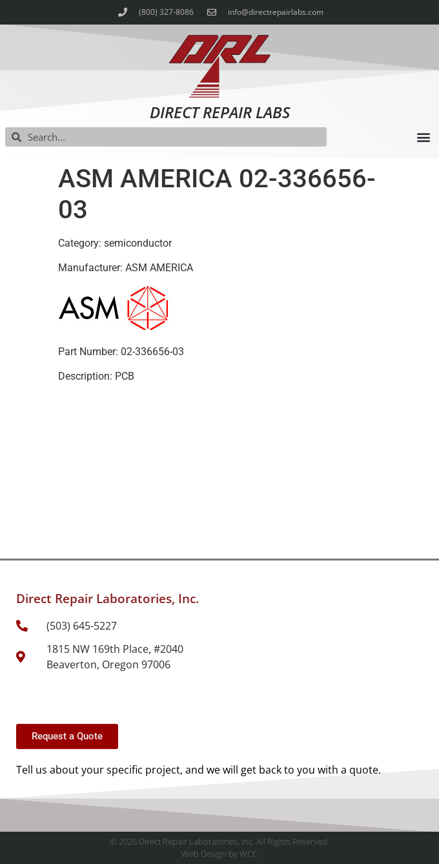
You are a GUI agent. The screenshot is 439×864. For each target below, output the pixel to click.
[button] (423, 137)
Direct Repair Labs (220, 112)
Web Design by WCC (219, 853)
